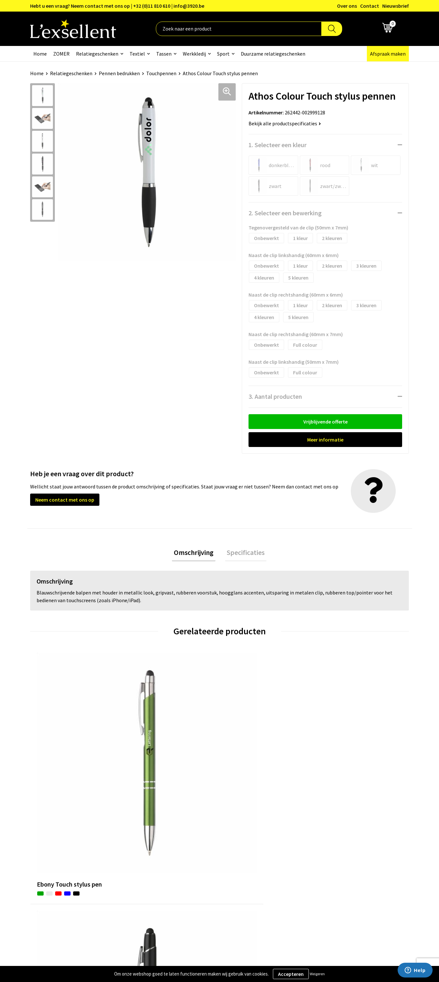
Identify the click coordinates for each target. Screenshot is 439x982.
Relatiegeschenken (97, 53)
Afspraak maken (388, 53)
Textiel (137, 53)
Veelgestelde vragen (201, 842)
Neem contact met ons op (64, 499)
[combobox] (239, 29)
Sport (223, 53)
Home (40, 53)
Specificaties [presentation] (244, 553)
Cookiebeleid (333, 833)
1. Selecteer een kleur (278, 145)
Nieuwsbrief (395, 6)
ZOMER (61, 53)
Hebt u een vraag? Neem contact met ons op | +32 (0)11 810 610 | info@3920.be (117, 6)
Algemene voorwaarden (345, 813)
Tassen (164, 53)
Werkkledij (194, 53)
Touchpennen (161, 73)
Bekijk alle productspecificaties (285, 123)
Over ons (347, 6)
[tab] (195, 553)
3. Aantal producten (275, 396)
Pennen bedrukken (119, 73)
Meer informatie (325, 439)
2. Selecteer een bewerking (285, 213)
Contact (369, 6)
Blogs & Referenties (201, 823)
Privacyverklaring (338, 823)
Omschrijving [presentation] (195, 553)
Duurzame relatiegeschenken (273, 53)
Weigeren (317, 973)
